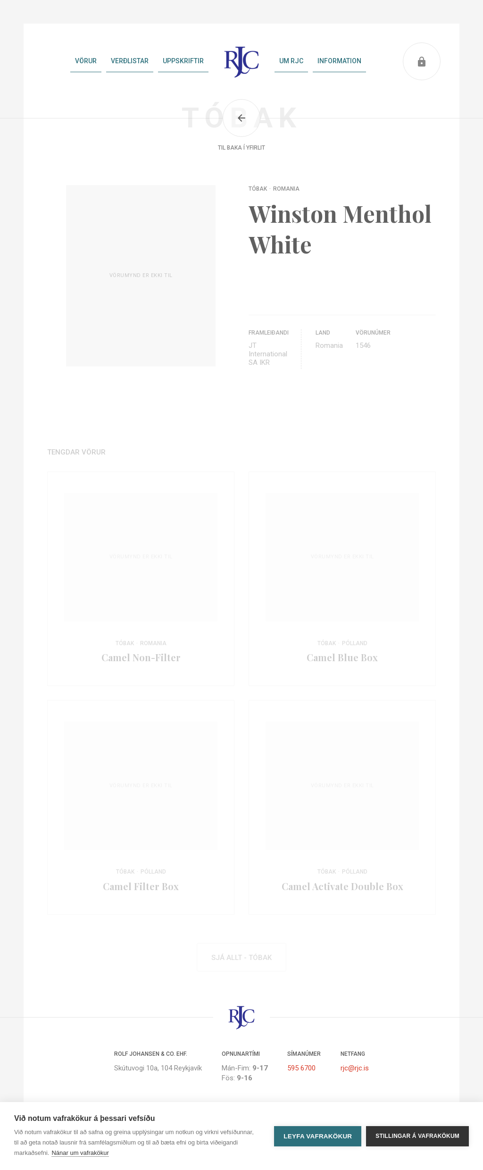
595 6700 (301, 1068)
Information (339, 61)
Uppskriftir (183, 61)
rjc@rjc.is (355, 1068)
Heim (241, 61)
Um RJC (291, 61)
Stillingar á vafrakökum (417, 1136)
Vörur (86, 61)
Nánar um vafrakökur (79, 1152)
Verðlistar (130, 61)
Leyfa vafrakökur (317, 1136)
